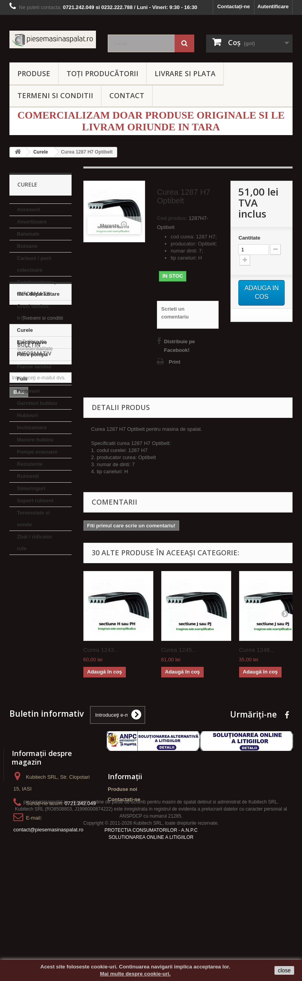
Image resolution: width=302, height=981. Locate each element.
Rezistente (29, 464)
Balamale (28, 234)
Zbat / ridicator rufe (34, 542)
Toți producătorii (102, 73)
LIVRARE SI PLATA (185, 73)
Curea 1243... (101, 649)
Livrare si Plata (39, 611)
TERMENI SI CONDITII (55, 95)
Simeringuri (31, 488)
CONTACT (126, 95)
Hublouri (27, 415)
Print (174, 362)
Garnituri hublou (37, 403)
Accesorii (28, 209)
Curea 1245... (179, 649)
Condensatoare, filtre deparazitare (38, 288)
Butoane (27, 246)
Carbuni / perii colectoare (34, 264)
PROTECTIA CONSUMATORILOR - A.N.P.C (151, 927)
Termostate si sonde (33, 518)
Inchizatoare (32, 427)
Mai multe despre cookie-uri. (135, 974)
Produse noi (122, 836)
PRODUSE (33, 73)
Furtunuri (28, 391)
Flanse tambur (34, 367)
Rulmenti (28, 476)
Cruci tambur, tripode (33, 312)
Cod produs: (172, 218)
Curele (25, 330)
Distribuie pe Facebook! (179, 346)
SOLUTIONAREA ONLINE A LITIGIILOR (151, 934)
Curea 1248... (257, 649)
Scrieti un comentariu (175, 313)
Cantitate (249, 238)
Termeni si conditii (42, 599)
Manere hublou (35, 440)
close (284, 970)
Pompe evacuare (37, 452)
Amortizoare (32, 222)
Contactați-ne (233, 6)
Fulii (22, 379)
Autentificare (273, 6)
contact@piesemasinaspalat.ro (48, 876)
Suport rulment (35, 500)
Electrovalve (32, 342)
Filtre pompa (32, 354)
